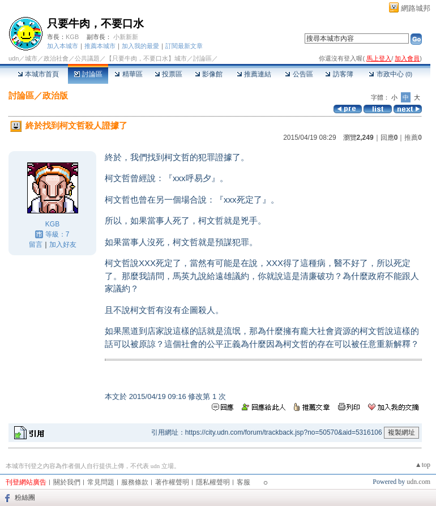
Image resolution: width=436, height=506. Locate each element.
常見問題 (100, 482)
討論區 (88, 74)
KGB (72, 36)
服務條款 (134, 482)
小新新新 (125, 36)
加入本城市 (62, 45)
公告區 (299, 74)
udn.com (418, 482)
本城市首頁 (38, 74)
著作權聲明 (172, 482)
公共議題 (87, 58)
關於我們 (66, 482)
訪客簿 (339, 74)
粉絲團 (25, 497)
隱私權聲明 (213, 482)
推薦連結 (254, 74)
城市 (31, 58)
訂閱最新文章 (184, 45)
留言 (35, 244)
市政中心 (390, 74)
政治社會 (56, 58)
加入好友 (62, 244)
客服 (243, 482)
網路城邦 (415, 8)
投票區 (168, 74)
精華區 (128, 74)
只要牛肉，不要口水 (95, 23)
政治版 (55, 95)
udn (13, 58)
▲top (422, 465)
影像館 (209, 74)
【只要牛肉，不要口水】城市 (146, 58)
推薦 (413, 137)
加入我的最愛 (140, 45)
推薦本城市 (100, 45)
